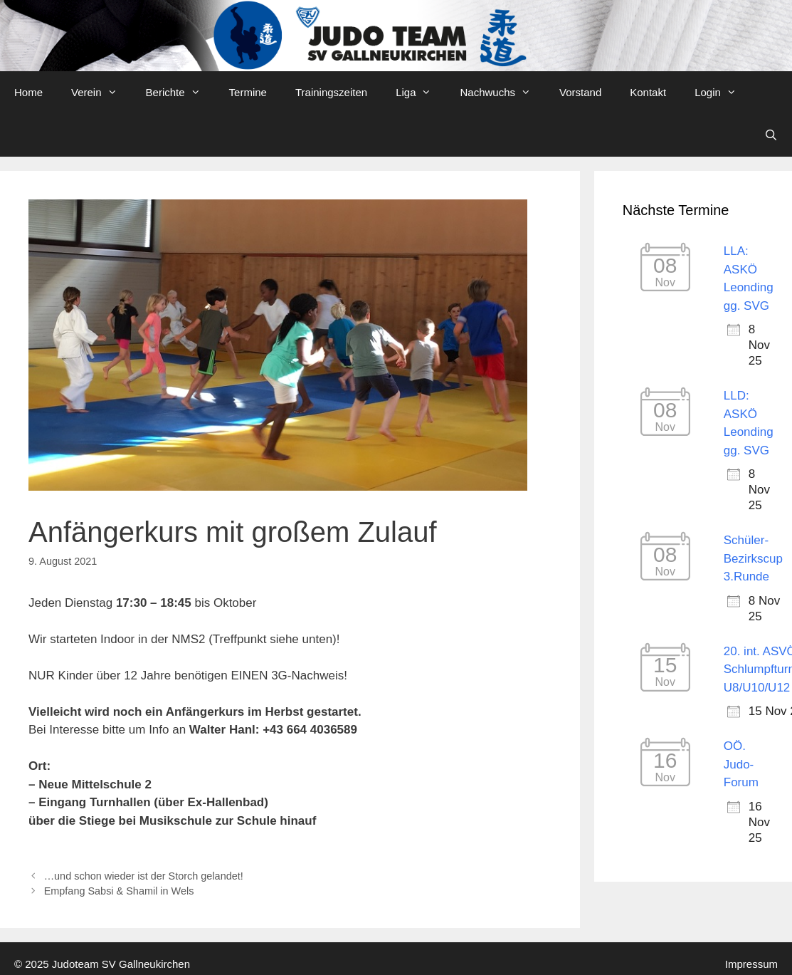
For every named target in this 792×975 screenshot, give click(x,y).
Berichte (180, 92)
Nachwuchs (502, 92)
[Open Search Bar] (771, 135)
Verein (101, 92)
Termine (248, 92)
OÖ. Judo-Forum (741, 764)
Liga (420, 92)
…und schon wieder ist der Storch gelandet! (143, 876)
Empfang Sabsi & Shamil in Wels (119, 891)
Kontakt (648, 92)
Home (28, 92)
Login (723, 92)
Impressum (751, 964)
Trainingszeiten (331, 92)
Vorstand (580, 92)
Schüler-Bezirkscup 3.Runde (753, 558)
